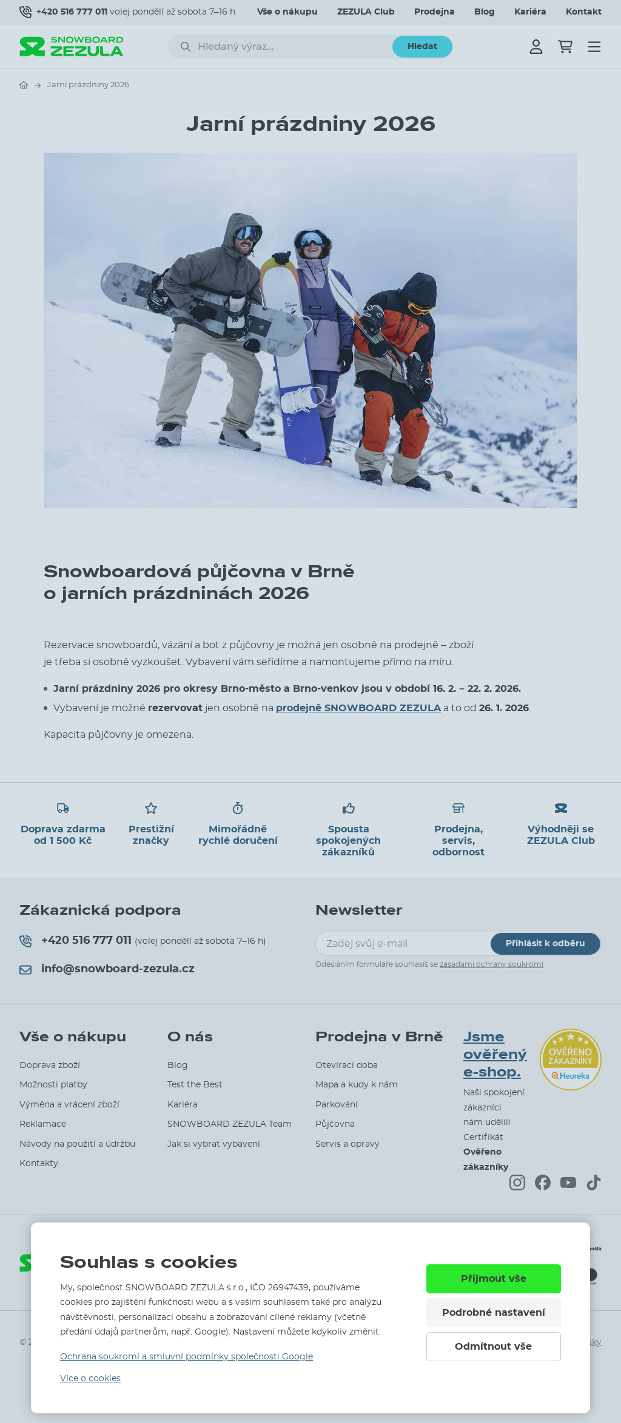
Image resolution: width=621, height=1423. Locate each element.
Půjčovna (335, 1124)
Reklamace (42, 1124)
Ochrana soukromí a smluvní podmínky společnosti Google (186, 1357)
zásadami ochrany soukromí (491, 964)
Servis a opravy (347, 1144)
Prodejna (434, 12)
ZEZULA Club (366, 12)
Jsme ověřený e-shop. (495, 1055)
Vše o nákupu (287, 12)
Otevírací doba (346, 1065)
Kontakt (584, 12)
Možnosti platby (53, 1085)
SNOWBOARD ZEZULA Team (229, 1124)
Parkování (336, 1105)
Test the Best (195, 1085)
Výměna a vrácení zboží (69, 1105)
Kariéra (530, 12)
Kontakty (38, 1163)
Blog (484, 12)
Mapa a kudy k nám (356, 1085)
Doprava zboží (49, 1065)
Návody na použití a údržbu (77, 1144)
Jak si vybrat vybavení (213, 1144)
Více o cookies (90, 1379)
